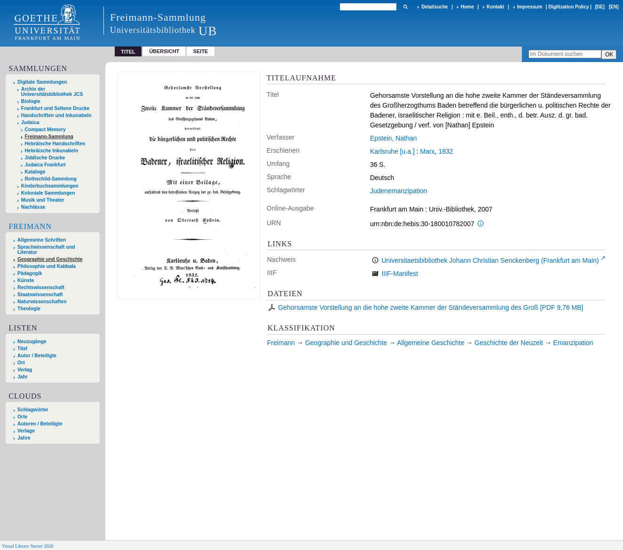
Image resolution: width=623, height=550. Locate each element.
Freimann (30, 226)
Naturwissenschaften (42, 301)
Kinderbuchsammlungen (50, 186)
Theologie (28, 308)
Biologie (30, 101)
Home (467, 6)
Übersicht (164, 51)
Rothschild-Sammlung (51, 178)
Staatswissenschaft (40, 294)
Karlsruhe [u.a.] (392, 151)
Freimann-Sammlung (49, 136)
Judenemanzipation (398, 191)
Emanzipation (573, 342)
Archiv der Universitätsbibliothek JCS (52, 91)
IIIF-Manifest (399, 273)
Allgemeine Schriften (41, 240)
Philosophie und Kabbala (46, 266)
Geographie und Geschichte (50, 259)
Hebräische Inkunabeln (52, 150)
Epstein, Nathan (393, 138)
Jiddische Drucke (45, 157)
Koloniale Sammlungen (48, 193)
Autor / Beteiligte (36, 355)
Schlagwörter (32, 409)
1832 (445, 151)
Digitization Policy (568, 6)
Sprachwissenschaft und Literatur (46, 249)
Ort (21, 362)
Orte (22, 416)
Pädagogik (29, 273)
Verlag (24, 369)
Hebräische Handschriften (55, 143)
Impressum (529, 6)
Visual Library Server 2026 (27, 546)
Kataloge (35, 171)
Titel (22, 348)
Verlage (26, 430)
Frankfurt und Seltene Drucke (55, 108)
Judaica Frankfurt (45, 164)
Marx (427, 151)
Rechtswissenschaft (40, 287)
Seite (200, 51)
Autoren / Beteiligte (39, 423)
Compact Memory (45, 129)
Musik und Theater (42, 200)
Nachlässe (33, 207)
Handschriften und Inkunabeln (56, 115)
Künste (25, 280)
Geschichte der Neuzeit (508, 342)
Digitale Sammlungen (42, 82)
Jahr (22, 376)
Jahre (24, 437)
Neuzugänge (32, 341)
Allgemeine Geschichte (430, 342)
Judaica (30, 122)
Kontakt (495, 6)
